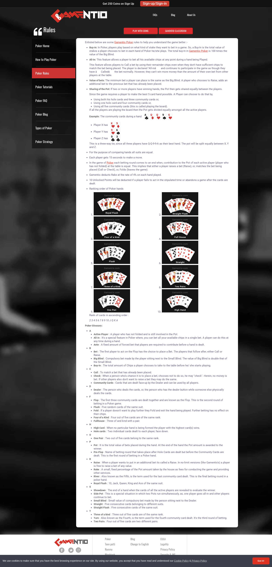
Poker (110, 162)
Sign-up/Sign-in (155, 3)
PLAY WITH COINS (140, 31)
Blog (173, 15)
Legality (164, 544)
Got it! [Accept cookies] (261, 561)
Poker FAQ (41, 100)
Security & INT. (168, 554)
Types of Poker (43, 128)
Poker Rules (42, 73)
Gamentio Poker (123, 42)
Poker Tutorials (44, 87)
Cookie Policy (181, 560)
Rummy (108, 549)
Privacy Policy (199, 560)
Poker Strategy (44, 141)
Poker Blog (41, 114)
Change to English (139, 544)
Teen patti (110, 544)
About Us (191, 15)
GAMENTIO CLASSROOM (175, 31)
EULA (163, 539)
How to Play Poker (45, 59)
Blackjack (110, 554)
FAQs (155, 15)
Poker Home (42, 45)
